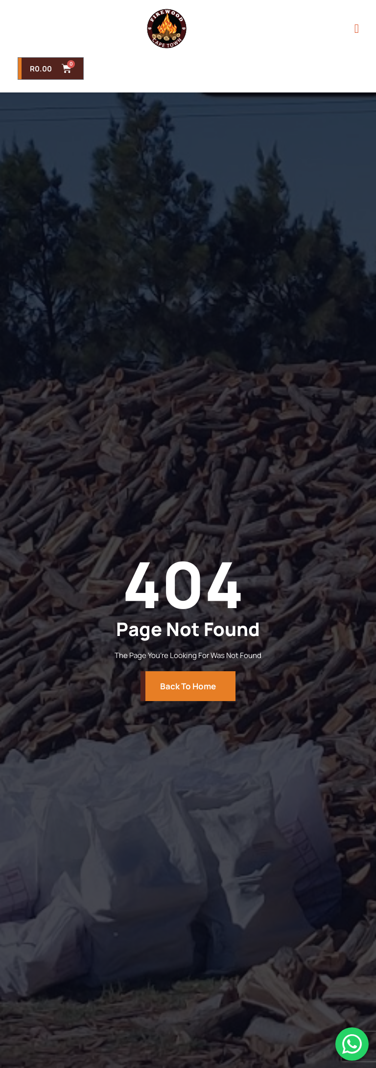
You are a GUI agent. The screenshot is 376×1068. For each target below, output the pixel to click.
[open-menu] (356, 28)
